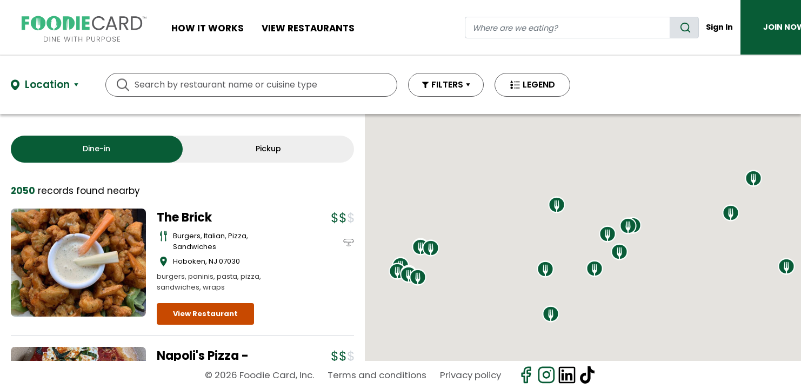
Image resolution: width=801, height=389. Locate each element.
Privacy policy (470, 374)
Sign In (719, 27)
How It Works (207, 28)
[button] (397, 271)
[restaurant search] (567, 27)
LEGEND (539, 84)
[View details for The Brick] (78, 263)
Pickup (268, 148)
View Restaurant (205, 313)
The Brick (184, 217)
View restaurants (308, 28)
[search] (684, 27)
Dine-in (96, 148)
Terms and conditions (377, 374)
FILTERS (447, 84)
